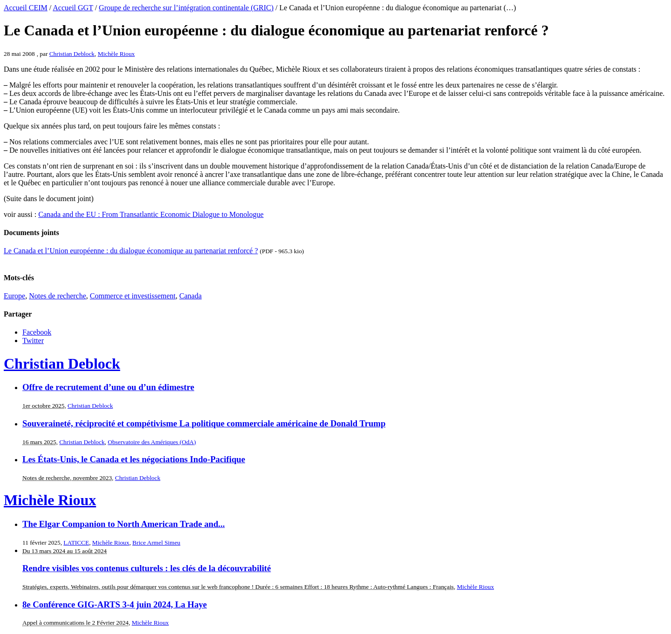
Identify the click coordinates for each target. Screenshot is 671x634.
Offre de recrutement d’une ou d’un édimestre (108, 387)
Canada (190, 296)
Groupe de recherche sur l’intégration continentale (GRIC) (186, 8)
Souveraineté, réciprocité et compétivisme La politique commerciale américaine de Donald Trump (203, 423)
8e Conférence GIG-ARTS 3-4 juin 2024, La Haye (114, 604)
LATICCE (76, 542)
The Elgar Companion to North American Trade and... (123, 524)
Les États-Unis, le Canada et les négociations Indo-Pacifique (133, 459)
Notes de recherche (57, 296)
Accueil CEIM (26, 8)
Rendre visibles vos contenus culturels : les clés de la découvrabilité (146, 568)
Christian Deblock (72, 53)
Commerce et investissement (133, 296)
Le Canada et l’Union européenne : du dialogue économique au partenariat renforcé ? (131, 251)
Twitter (33, 340)
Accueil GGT (73, 8)
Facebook (36, 332)
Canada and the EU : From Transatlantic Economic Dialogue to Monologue (150, 214)
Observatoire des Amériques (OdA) (152, 441)
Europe (14, 296)
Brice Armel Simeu (156, 542)
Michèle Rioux (116, 53)
